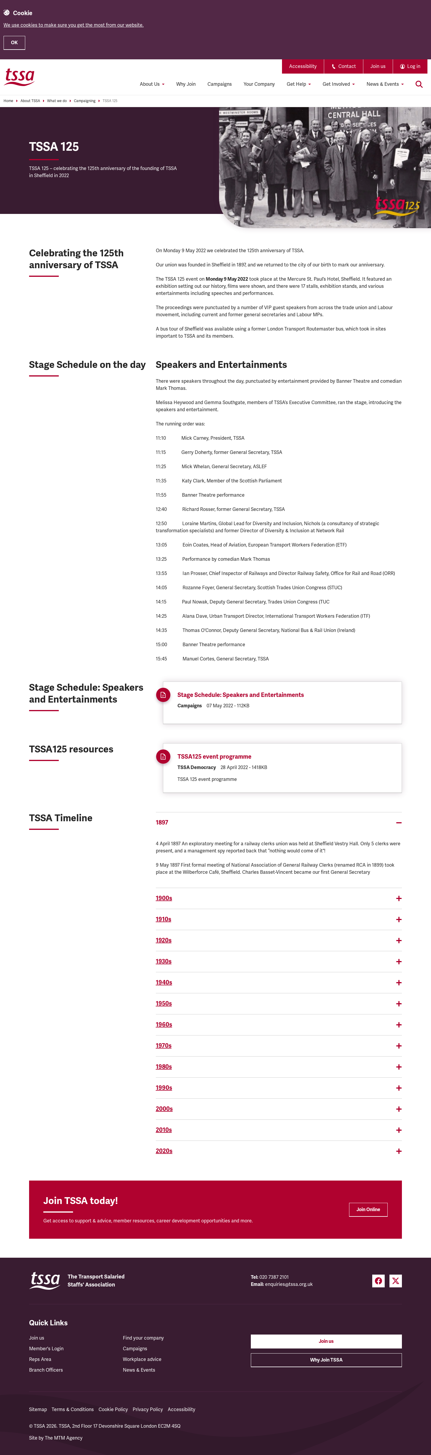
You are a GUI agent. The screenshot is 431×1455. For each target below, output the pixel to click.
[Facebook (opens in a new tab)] (378, 1281)
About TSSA (30, 101)
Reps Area (40, 1359)
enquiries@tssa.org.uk (289, 1284)
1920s (279, 940)
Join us (378, 66)
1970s (279, 1045)
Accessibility (303, 66)
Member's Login (46, 1349)
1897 (279, 822)
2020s (279, 1151)
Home (8, 101)
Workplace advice (142, 1359)
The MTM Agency (64, 1438)
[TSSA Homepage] (19, 77)
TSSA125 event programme (214, 756)
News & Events (139, 1370)
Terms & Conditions (73, 1410)
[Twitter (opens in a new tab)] (395, 1281)
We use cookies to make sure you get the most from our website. (74, 25)
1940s (279, 982)
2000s (279, 1109)
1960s (279, 1024)
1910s (279, 919)
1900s (279, 898)
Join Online (368, 1210)
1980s (279, 1066)
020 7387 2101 (274, 1277)
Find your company (143, 1338)
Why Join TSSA (326, 1360)
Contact (343, 66)
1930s (279, 961)
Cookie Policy (113, 1410)
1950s (279, 1003)
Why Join (186, 84)
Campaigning (85, 101)
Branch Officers (46, 1370)
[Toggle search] (419, 84)
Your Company (259, 84)
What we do (57, 101)
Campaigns (219, 84)
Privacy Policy (148, 1410)
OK (14, 43)
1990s (279, 1088)
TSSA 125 (110, 101)
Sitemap (38, 1410)
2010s (279, 1130)
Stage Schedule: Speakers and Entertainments (241, 695)
